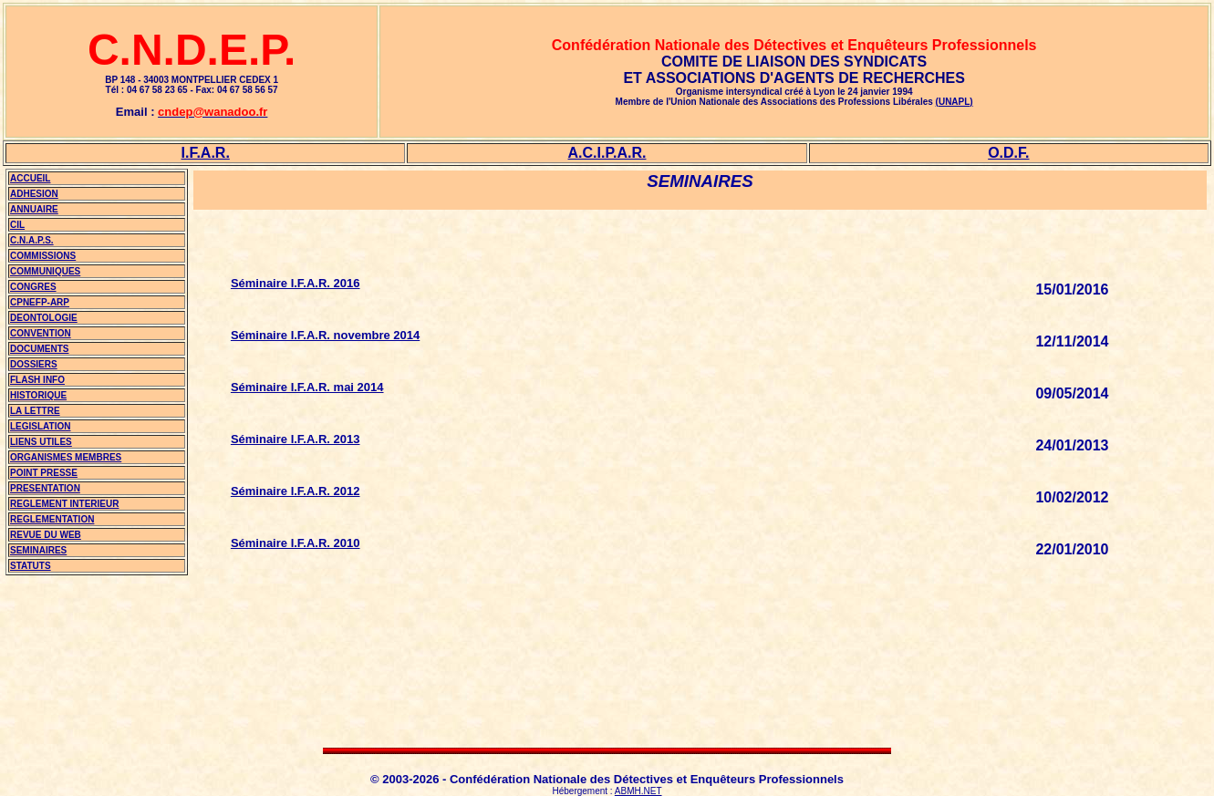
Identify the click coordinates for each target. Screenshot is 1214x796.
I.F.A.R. (205, 152)
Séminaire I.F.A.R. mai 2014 (307, 387)
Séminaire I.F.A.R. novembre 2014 (325, 335)
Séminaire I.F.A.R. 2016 (295, 283)
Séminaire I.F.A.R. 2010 (295, 543)
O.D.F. (1008, 152)
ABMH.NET (638, 791)
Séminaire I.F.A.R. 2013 (295, 439)
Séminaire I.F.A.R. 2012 (295, 491)
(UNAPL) (954, 102)
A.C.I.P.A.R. (607, 152)
